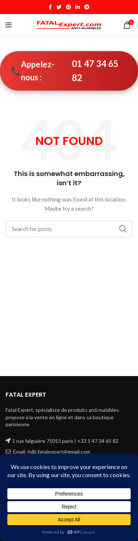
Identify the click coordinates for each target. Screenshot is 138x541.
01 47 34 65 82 (95, 70)
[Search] (69, 228)
